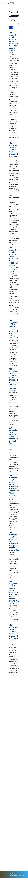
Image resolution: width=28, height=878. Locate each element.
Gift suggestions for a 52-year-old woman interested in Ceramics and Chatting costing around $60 (14, 381)
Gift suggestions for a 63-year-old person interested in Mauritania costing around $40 (14, 258)
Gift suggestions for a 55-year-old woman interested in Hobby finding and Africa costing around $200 (14, 487)
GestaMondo (21, 3)
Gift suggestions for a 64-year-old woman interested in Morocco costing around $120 (14, 43)
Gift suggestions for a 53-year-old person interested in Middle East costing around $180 (14, 439)
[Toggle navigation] (2, 5)
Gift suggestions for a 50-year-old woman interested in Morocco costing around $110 (14, 152)
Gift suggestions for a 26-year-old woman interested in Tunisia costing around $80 (14, 329)
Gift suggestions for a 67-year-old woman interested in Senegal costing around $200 (14, 635)
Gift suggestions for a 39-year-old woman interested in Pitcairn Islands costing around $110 (14, 591)
